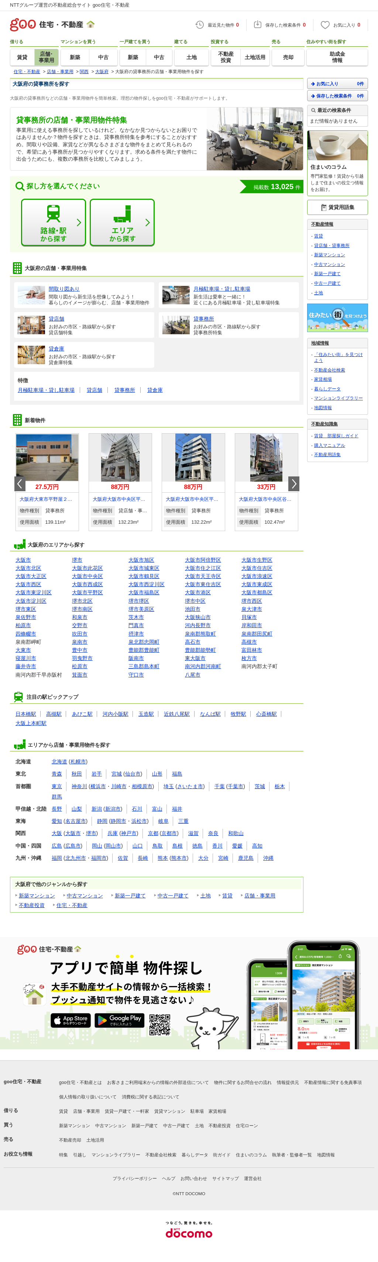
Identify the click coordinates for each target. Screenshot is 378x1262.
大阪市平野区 (87, 592)
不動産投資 (32, 905)
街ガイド (222, 1154)
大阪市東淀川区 (34, 592)
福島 (177, 774)
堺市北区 (82, 601)
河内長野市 (198, 625)
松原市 (79, 666)
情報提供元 (288, 1082)
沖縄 (268, 858)
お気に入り (337, 83)
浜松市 (139, 821)
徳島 (197, 846)
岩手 (97, 774)
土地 (205, 896)
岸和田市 (251, 625)
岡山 (97, 846)
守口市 (136, 675)
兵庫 (112, 833)
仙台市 (133, 774)
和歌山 (236, 833)
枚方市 (249, 658)
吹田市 (79, 634)
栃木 (280, 786)
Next (293, 483)
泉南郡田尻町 (256, 634)
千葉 (219, 786)
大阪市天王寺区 (203, 576)
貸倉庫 (155, 390)
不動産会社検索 (329, 370)
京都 (153, 833)
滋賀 (193, 833)
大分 (203, 858)
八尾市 (192, 675)
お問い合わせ (194, 1178)
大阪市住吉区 (256, 568)
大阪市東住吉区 (203, 584)
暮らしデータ (327, 388)
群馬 (57, 797)
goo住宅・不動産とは (80, 1082)
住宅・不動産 (71, 905)
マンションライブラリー (338, 398)
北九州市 (75, 858)
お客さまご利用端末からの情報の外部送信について (158, 1082)
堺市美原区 (141, 609)
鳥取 (157, 846)
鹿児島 (246, 858)
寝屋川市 (26, 658)
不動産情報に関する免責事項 (333, 1082)
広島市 (73, 846)
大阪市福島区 (143, 592)
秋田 (77, 774)
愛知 (57, 821)
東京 (57, 786)
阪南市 (136, 658)
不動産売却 (70, 1140)
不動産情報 (322, 224)
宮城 (116, 774)
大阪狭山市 (198, 617)
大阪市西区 (28, 584)
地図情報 (323, 407)
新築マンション (37, 896)
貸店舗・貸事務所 (332, 245)
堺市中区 (195, 601)
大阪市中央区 (87, 576)
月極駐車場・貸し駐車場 (46, 390)
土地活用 (95, 1140)
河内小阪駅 (115, 714)
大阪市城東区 (143, 568)
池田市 (192, 609)
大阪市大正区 (31, 576)
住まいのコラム (251, 1154)
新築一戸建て (130, 896)
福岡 (57, 858)
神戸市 (129, 833)
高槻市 (249, 642)
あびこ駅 (82, 714)
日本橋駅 (26, 714)
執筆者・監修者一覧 (292, 1154)
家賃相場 (323, 379)
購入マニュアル (329, 445)
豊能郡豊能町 (143, 650)
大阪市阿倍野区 (203, 560)
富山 (157, 809)
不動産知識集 (324, 424)
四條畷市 (26, 634)
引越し (79, 1154)
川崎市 (119, 786)
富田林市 (251, 650)
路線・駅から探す (53, 223)
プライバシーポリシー (135, 1178)
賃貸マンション (169, 1111)
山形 (157, 774)
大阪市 (23, 560)
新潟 (97, 809)
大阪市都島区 (256, 592)
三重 (183, 821)
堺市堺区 (138, 601)
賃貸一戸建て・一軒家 (127, 1111)
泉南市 (79, 642)
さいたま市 (190, 786)
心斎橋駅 (266, 714)
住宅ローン (247, 1125)
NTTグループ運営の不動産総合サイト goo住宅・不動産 (70, 5)
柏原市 (23, 625)
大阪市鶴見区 (143, 576)
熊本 (163, 858)
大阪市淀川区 (31, 601)
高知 (257, 846)
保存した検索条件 (337, 95)
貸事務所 (124, 390)
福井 (177, 809)
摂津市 (136, 634)
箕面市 (79, 675)
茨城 (260, 786)
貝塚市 (249, 617)
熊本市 (179, 858)
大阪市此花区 (87, 568)
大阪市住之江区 (203, 568)
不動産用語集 (327, 454)
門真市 (136, 625)
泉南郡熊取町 (200, 634)
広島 (57, 846)
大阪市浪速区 (256, 576)
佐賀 (123, 858)
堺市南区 (82, 609)
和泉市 (79, 617)
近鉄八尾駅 (177, 714)
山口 (138, 846)
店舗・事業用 (259, 896)
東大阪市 (195, 658)
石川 (137, 809)
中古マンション (85, 896)
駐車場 (197, 1111)
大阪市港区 (198, 592)
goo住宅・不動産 (22, 1081)
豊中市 (79, 650)
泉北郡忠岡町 (143, 642)
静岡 (102, 821)
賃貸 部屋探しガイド (336, 435)
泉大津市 (251, 609)
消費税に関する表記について (150, 1096)
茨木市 (136, 617)
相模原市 (142, 786)
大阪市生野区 (256, 560)
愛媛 (237, 846)
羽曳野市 (82, 658)
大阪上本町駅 (31, 723)
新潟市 (113, 809)
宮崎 (223, 858)
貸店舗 (94, 390)
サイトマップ (225, 1178)
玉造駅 (146, 714)
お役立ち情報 (18, 1154)
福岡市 (99, 858)
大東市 (23, 650)
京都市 (169, 833)
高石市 (192, 642)
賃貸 (227, 896)
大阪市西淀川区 (146, 584)
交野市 (79, 625)
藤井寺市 (26, 666)
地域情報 (320, 343)
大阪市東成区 (256, 584)
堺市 (77, 560)
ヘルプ (168, 1178)
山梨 (77, 809)
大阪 (57, 833)
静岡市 (118, 821)
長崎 (143, 858)
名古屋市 (75, 821)
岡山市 (113, 846)
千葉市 (235, 786)
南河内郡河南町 (203, 666)
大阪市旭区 (141, 560)
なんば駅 (210, 714)
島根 (177, 846)
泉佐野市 (26, 617)
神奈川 (79, 786)
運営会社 (253, 1178)
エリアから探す (122, 223)
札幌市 (78, 762)
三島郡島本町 (143, 666)
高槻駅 (54, 714)
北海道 (59, 762)
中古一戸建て (173, 896)
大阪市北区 (28, 568)
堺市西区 (251, 601)
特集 (63, 1154)
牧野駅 (238, 714)
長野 (57, 809)
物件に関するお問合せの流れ (243, 1082)
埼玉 (169, 786)
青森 (57, 774)
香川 (217, 846)
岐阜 (163, 821)
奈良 (213, 833)
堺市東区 (26, 609)
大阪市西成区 (87, 584)
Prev (19, 483)
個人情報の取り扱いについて (88, 1096)
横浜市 (98, 786)
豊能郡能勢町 (200, 650)
